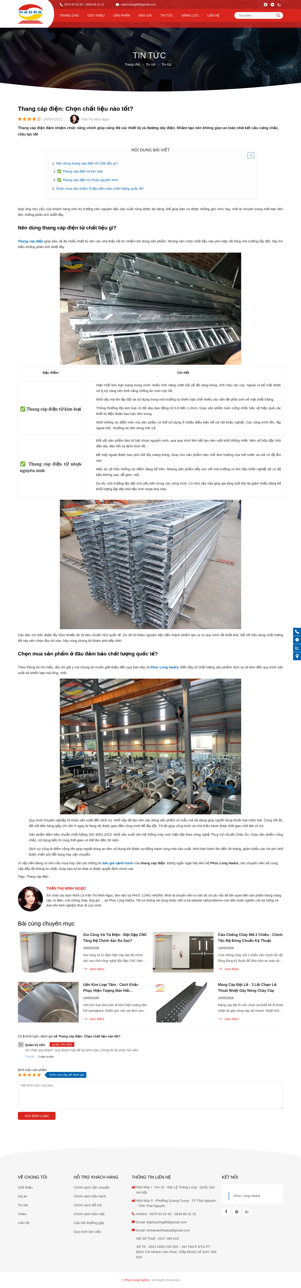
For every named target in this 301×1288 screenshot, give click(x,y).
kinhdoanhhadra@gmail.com (168, 1230)
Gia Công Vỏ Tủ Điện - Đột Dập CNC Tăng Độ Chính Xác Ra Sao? (115, 938)
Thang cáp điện (37, 876)
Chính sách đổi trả (88, 1205)
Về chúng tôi (32, 1177)
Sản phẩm (121, 15)
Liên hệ (213, 15)
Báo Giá (145, 15)
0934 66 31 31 (185, 1214)
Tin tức (166, 15)
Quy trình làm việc (87, 1232)
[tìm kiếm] (278, 15)
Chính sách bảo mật (89, 1214)
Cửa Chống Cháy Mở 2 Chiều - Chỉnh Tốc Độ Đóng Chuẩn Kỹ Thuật (250, 938)
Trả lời (29, 1056)
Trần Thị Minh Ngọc (66, 888)
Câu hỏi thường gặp (89, 1223)
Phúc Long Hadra (247, 1196)
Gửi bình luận (37, 1116)
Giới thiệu (96, 15)
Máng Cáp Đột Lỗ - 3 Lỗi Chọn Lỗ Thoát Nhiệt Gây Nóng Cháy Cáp (247, 987)
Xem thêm (93, 969)
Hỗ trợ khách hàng (96, 1177)
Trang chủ (69, 15)
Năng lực (190, 15)
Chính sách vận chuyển (92, 1187)
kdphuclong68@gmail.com (136, 4)
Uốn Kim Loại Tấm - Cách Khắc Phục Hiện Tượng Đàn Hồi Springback (110, 988)
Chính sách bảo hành (90, 1196)
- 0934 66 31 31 (94, 4)
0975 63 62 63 (73, 4)
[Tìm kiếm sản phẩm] (258, 15)
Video (22, 1214)
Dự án (22, 1196)
